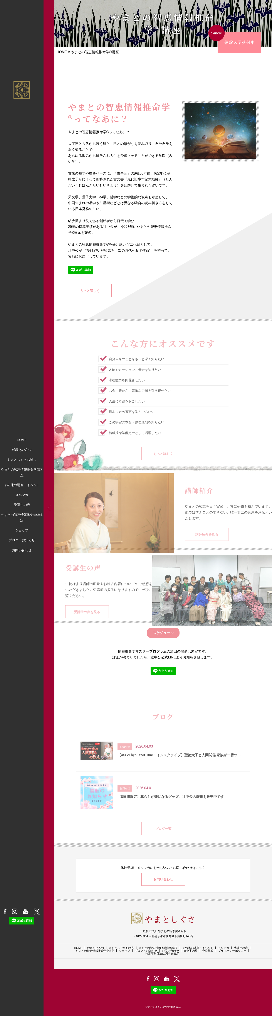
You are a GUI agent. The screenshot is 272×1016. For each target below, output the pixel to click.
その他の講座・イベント (22, 485)
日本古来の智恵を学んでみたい (131, 420)
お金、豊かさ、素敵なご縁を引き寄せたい (140, 399)
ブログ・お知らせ (22, 540)
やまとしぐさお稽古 (22, 459)
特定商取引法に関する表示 (162, 953)
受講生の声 (22, 505)
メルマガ (21, 495)
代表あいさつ (22, 449)
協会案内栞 (190, 950)
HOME (22, 440)
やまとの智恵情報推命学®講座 (21, 472)
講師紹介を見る (206, 542)
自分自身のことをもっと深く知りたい (136, 367)
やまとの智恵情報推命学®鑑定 (21, 517)
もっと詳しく (90, 291)
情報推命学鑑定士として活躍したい (135, 441)
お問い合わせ (22, 550)
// (69, 52)
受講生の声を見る (87, 620)
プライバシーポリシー (232, 950)
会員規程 (207, 950)
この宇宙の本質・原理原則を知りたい (136, 430)
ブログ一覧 (163, 837)
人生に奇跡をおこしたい (127, 409)
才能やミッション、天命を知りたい (135, 378)
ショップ (21, 530)
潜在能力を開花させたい (127, 388)
